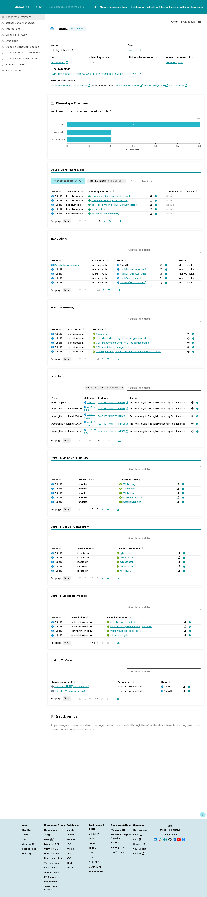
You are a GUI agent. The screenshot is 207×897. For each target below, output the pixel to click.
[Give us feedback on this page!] (203, 814)
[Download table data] (120, 221)
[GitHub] (170, 839)
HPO (69, 844)
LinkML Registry (119, 852)
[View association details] (155, 196)
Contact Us (28, 844)
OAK (91, 852)
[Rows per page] (67, 221)
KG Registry (117, 847)
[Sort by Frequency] (180, 191)
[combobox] (72, 7)
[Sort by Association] (81, 191)
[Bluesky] (183, 839)
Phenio (70, 848)
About (104, 7)
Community (197, 7)
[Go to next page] (104, 221)
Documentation (53, 858)
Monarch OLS (118, 830)
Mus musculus (135, 50)
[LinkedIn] (174, 839)
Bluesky (138, 853)
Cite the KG (50, 867)
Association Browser (51, 888)
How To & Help (52, 853)
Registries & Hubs (179, 7)
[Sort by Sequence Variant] (74, 681)
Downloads (50, 830)
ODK (91, 857)
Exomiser (94, 833)
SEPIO (70, 867)
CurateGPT (95, 866)
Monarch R (51, 844)
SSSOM (93, 847)
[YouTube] (179, 839)
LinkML (92, 843)
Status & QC (51, 848)
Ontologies (137, 7)
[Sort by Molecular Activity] (142, 479)
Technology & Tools (156, 7)
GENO (70, 862)
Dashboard (50, 881)
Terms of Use (51, 862)
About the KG (51, 872)
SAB (24, 839)
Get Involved (140, 830)
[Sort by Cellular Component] (142, 548)
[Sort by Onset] (196, 191)
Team (25, 834)
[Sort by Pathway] (104, 329)
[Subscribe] (155, 839)
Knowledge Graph (119, 7)
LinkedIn (139, 844)
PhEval (92, 838)
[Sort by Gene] (59, 191)
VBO (69, 858)
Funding (26, 853)
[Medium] (165, 839)
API (47, 834)
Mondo (70, 830)
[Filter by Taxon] (106, 181)
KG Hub (115, 842)
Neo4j (48, 839)
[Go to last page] (109, 221)
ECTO (70, 872)
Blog (137, 839)
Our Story (27, 830)
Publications (29, 848)
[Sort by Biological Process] (129, 617)
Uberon (71, 834)
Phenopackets (97, 871)
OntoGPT (94, 862)
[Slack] (160, 839)
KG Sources (50, 877)
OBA (69, 853)
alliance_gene (174, 62)
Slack (137, 834)
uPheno (71, 839)
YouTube (139, 848)
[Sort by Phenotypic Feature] (113, 191)
